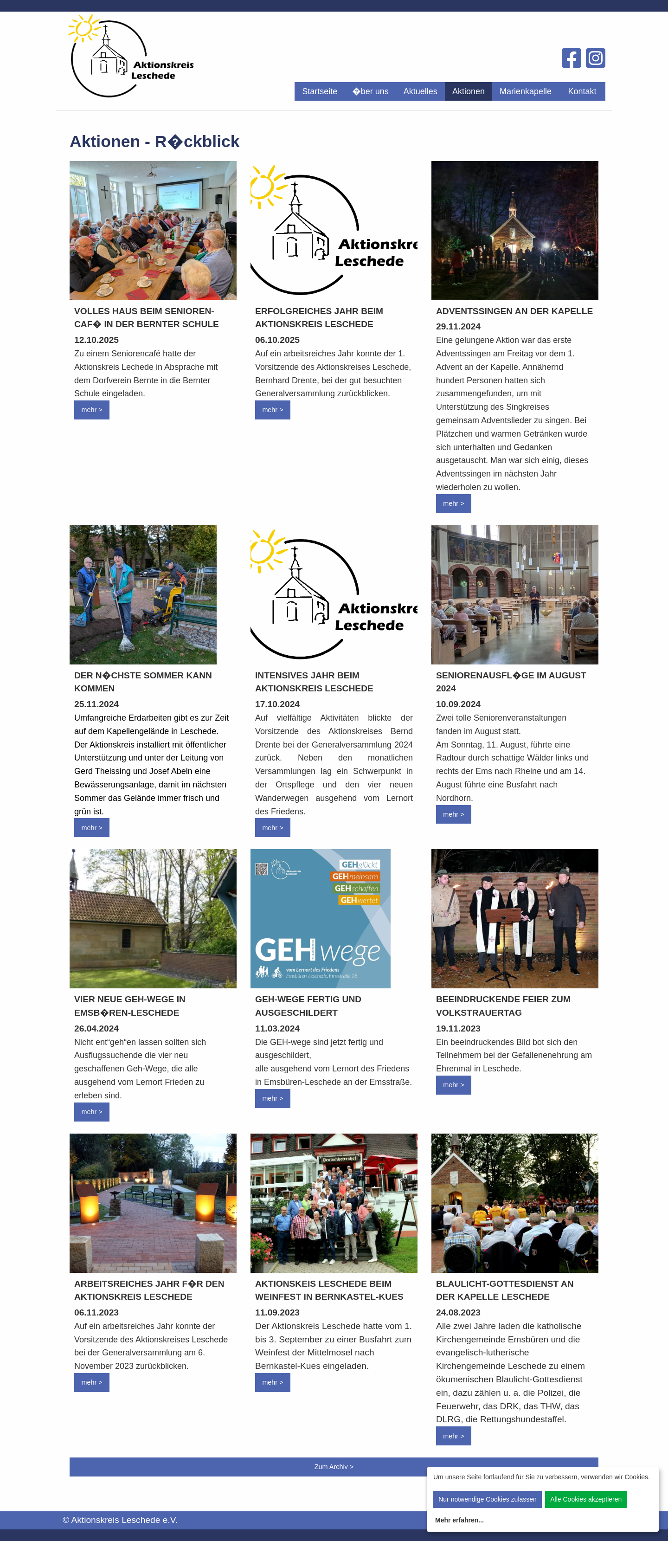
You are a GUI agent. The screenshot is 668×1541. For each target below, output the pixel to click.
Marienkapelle (526, 91)
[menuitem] (320, 91)
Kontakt (582, 91)
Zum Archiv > (334, 1466)
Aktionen (468, 91)
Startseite (319, 91)
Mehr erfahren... (459, 1520)
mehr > (91, 409)
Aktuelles (420, 91)
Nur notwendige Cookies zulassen (487, 1499)
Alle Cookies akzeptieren (586, 1499)
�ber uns (370, 91)
